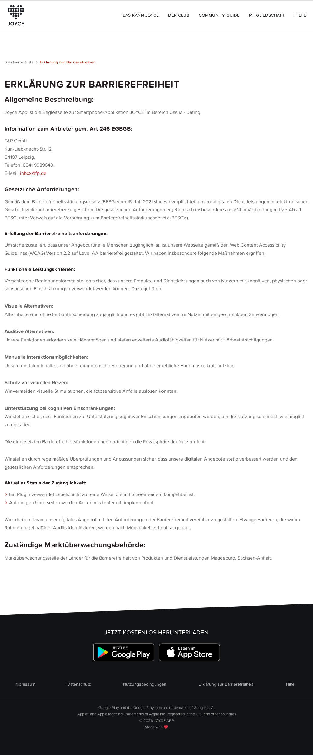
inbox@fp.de (33, 173)
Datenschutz (79, 684)
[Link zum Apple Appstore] (189, 652)
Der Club (178, 15)
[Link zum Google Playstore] (124, 652)
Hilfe (300, 15)
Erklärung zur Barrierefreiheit (225, 684)
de (31, 62)
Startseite (14, 62)
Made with (156, 727)
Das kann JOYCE (141, 15)
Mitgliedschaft (267, 15)
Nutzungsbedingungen (144, 684)
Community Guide (219, 15)
